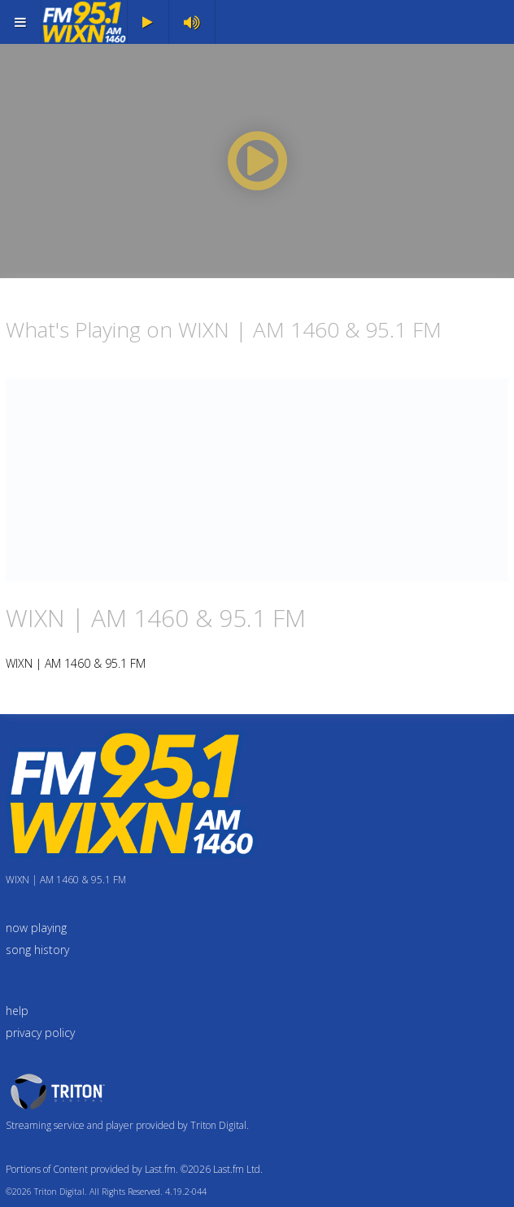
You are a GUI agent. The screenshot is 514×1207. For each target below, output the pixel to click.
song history (37, 949)
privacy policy (40, 1032)
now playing (36, 927)
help (17, 1010)
